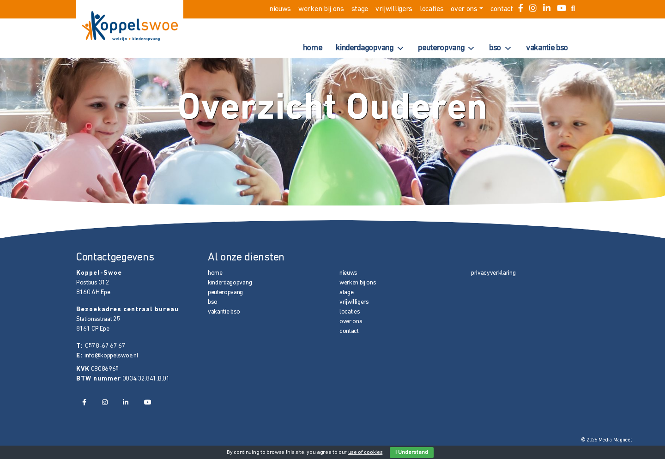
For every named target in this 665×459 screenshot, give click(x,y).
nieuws (280, 9)
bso (500, 48)
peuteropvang (446, 48)
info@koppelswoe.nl (111, 355)
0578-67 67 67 (105, 346)
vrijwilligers (393, 9)
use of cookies (365, 452)
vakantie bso (547, 48)
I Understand (411, 452)
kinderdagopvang (370, 48)
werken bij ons (321, 9)
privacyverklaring (493, 273)
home (312, 48)
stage (359, 9)
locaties (431, 9)
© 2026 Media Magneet (606, 440)
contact (501, 9)
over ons (464, 9)
